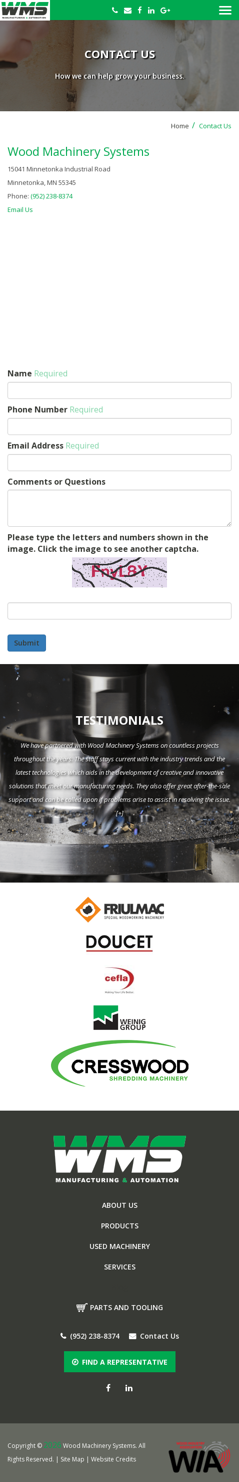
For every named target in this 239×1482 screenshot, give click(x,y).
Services (120, 1267)
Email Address (53, 445)
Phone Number (55, 409)
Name (38, 373)
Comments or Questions (57, 481)
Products (119, 1225)
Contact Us (154, 1336)
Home (183, 125)
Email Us (20, 209)
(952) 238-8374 (51, 195)
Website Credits (113, 1459)
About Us (120, 1205)
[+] (120, 812)
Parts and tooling (126, 1307)
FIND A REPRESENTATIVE (120, 1362)
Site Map (72, 1459)
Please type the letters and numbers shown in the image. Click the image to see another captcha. (108, 543)
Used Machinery (120, 1246)
